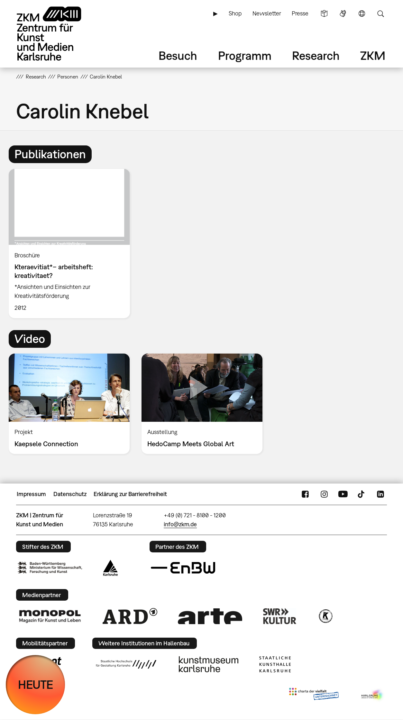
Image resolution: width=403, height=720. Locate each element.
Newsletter (266, 13)
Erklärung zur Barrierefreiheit (130, 494)
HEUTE (35, 684)
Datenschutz (70, 494)
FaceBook (305, 494)
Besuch (178, 55)
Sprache (361, 13)
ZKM (372, 55)
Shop (235, 13)
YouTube (342, 494)
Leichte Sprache (324, 13)
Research (316, 55)
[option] (72, 243)
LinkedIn (380, 494)
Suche (380, 13)
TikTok (361, 494)
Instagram (324, 494)
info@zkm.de (180, 524)
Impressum (31, 494)
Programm (244, 55)
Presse (300, 13)
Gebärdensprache (342, 13)
